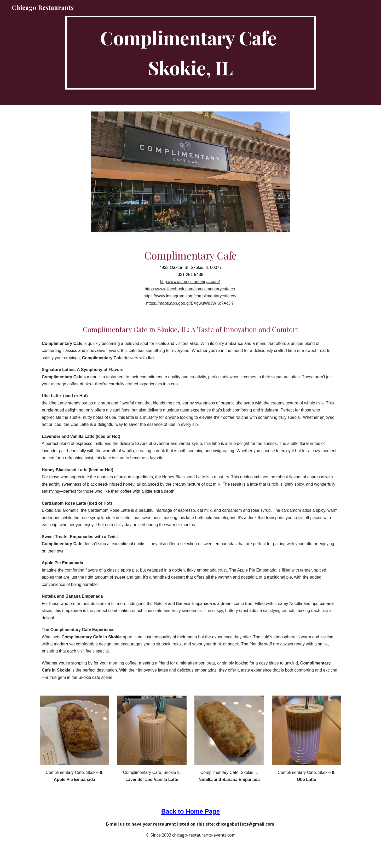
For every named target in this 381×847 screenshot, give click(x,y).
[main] (190, 53)
